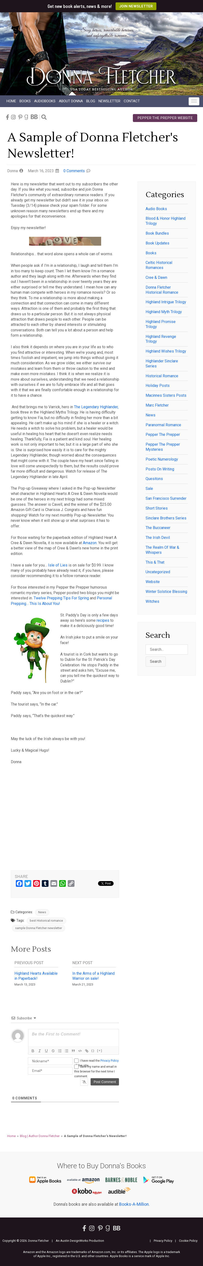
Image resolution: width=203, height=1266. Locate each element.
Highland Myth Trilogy (164, 312)
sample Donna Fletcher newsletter (38, 928)
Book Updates (157, 243)
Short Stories (157, 508)
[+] (99, 1050)
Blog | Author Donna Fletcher (40, 1136)
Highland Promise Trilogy (161, 324)
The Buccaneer (158, 527)
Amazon (89, 543)
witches (152, 601)
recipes (103, 620)
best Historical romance (46, 920)
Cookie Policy (188, 1240)
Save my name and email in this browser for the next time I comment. (95, 1071)
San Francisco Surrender (166, 498)
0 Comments (74, 171)
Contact (132, 101)
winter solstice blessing (166, 591)
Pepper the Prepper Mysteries (163, 447)
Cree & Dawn (156, 277)
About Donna (71, 101)
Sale (149, 488)
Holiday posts (158, 385)
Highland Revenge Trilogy (161, 339)
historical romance (162, 376)
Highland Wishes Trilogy (166, 351)
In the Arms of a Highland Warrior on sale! (93, 976)
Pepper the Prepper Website (165, 118)
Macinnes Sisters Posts (166, 395)
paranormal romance (163, 425)
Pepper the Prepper (163, 434)
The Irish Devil (158, 537)
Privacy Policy (109, 1060)
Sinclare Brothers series (166, 518)
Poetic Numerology (162, 459)
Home (11, 101)
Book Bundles (157, 233)
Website (153, 581)
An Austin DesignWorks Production (80, 1240)
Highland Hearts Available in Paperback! (36, 976)
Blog (90, 101)
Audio (44, 101)
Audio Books (156, 209)
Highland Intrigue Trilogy (166, 302)
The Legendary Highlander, (96, 407)
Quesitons (154, 478)
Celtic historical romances (159, 265)
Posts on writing (160, 469)
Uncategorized (158, 572)
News (42, 912)
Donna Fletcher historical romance (162, 290)
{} (93, 1050)
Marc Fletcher (157, 405)
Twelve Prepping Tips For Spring (61, 598)
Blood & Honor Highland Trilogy (165, 221)
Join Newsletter (136, 6)
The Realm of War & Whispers (162, 550)
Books (25, 101)
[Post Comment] (105, 1081)
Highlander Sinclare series (162, 363)
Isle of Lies (58, 565)
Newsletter (109, 101)
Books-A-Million (134, 1204)
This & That (155, 562)
